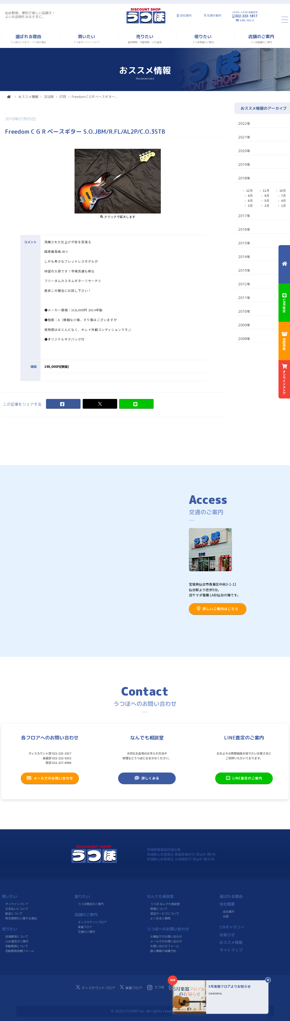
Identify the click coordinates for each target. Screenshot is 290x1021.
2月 (267, 206)
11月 (266, 190)
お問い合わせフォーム (164, 946)
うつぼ (155, 987)
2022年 (244, 123)
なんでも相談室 (160, 896)
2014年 (244, 256)
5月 (267, 200)
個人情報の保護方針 (163, 951)
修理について (159, 909)
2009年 (244, 325)
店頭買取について (16, 936)
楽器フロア (85, 927)
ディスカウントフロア (92, 922)
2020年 (244, 151)
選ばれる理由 (230, 896)
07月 (62, 96)
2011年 (244, 297)
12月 (249, 190)
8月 (267, 195)
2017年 (244, 215)
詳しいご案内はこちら (217, 608)
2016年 (244, 229)
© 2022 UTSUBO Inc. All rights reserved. (145, 1011)
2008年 (244, 338)
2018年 (49, 96)
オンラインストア (16, 904)
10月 (282, 190)
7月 (283, 195)
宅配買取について (16, 946)
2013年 (244, 270)
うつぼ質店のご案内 (91, 904)
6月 (250, 200)
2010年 (244, 311)
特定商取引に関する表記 (21, 918)
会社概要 (227, 904)
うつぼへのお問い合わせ (168, 929)
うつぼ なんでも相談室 (165, 904)
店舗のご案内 (86, 914)
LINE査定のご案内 (244, 778)
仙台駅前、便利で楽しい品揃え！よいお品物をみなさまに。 (30, 15)
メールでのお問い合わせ (50, 778)
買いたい (9, 896)
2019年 (244, 164)
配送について (14, 913)
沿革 (225, 916)
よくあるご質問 (160, 918)
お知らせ (227, 934)
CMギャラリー (231, 927)
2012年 (244, 284)
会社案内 (185, 15)
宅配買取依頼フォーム (19, 951)
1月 (283, 206)
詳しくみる (146, 778)
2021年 (244, 137)
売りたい (9, 929)
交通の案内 (214, 15)
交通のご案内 (86, 932)
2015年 (244, 243)
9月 (250, 195)
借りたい (82, 896)
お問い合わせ (247, 20)
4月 (283, 200)
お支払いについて (16, 909)
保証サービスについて (164, 913)
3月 (250, 206)
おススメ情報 (28, 96)
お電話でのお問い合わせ (166, 936)
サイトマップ (230, 950)
